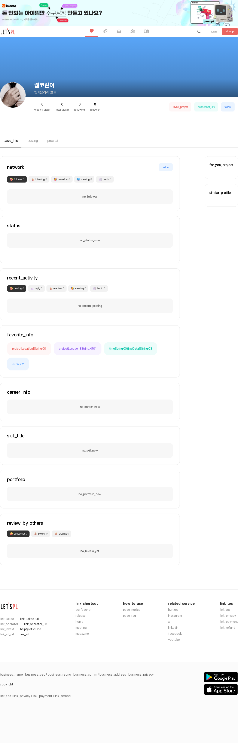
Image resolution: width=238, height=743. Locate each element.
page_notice (131, 609)
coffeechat (84, 609)
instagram (175, 615)
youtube (174, 639)
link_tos (225, 609)
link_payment (229, 621)
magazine (82, 633)
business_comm (85, 674)
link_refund (227, 627)
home (79, 621)
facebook (175, 633)
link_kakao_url (29, 619)
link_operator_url (35, 624)
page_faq (129, 615)
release (81, 615)
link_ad (24, 634)
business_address (113, 674)
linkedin (173, 627)
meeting (81, 627)
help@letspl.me (30, 629)
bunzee (173, 609)
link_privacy (228, 615)
